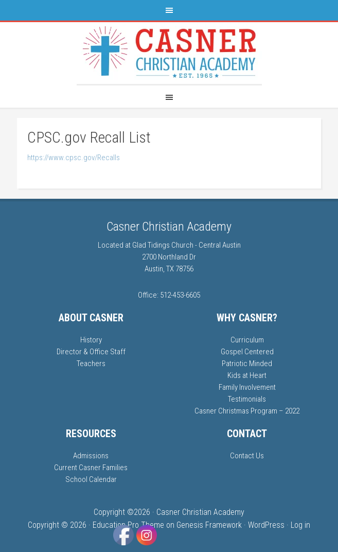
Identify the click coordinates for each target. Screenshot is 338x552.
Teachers (91, 363)
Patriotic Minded (247, 363)
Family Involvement (247, 387)
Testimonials (247, 399)
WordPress (266, 525)
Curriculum (247, 339)
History (91, 339)
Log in (300, 525)
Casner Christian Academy (169, 226)
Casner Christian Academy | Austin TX (169, 53)
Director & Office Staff (91, 351)
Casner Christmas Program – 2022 (246, 411)
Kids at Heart (246, 375)
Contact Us (247, 455)
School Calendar (91, 479)
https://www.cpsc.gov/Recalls (73, 157)
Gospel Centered (247, 351)
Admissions (91, 455)
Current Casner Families (91, 467)
